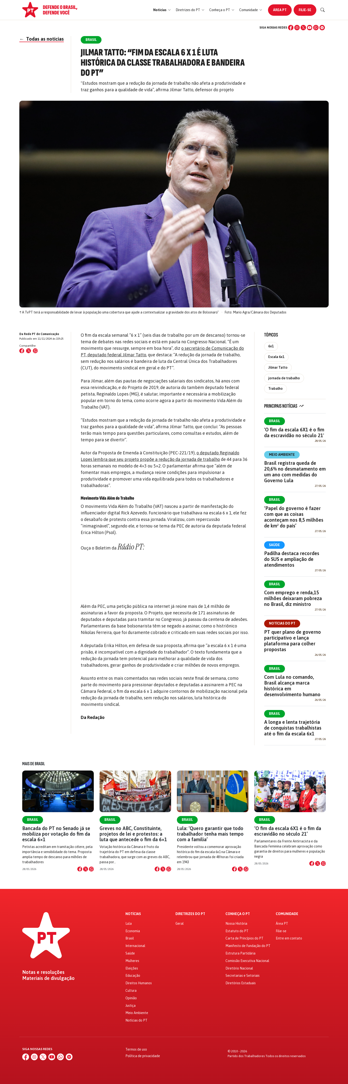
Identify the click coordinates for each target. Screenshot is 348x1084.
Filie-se (305, 10)
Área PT (280, 10)
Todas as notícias (41, 39)
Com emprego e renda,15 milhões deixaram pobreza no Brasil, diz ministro (293, 598)
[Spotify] (322, 27)
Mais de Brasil (33, 764)
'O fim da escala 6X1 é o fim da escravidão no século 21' (294, 432)
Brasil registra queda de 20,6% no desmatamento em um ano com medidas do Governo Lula (295, 471)
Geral (179, 923)
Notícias (133, 914)
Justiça (130, 1006)
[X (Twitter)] (303, 27)
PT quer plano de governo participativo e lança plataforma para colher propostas (292, 640)
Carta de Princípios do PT (244, 938)
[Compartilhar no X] (85, 869)
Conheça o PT (237, 914)
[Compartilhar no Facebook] (21, 350)
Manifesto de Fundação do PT (247, 946)
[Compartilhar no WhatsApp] (35, 350)
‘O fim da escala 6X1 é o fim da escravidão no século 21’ (287, 831)
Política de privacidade (142, 1056)
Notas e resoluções (43, 972)
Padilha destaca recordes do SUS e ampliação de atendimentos (291, 559)
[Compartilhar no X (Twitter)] (28, 350)
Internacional (135, 946)
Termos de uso (136, 1049)
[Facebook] (290, 27)
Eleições (131, 968)
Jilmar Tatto (278, 367)
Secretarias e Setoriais (242, 975)
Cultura (131, 990)
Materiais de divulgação (48, 978)
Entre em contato (289, 938)
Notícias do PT (282, 623)
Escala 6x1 (276, 357)
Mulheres (132, 961)
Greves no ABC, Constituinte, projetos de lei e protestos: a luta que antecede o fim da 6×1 (133, 833)
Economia (132, 931)
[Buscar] (322, 10)
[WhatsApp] (316, 27)
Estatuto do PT (236, 931)
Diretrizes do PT (190, 914)
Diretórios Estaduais (240, 983)
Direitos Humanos (138, 983)
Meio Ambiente (282, 455)
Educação (132, 975)
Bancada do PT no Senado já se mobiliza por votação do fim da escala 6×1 (56, 833)
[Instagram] (297, 27)
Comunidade (287, 914)
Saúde (274, 545)
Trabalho (275, 388)
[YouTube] (309, 27)
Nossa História (236, 923)
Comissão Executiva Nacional (247, 961)
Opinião (131, 998)
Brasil (274, 421)
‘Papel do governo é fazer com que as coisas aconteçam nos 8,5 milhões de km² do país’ (293, 516)
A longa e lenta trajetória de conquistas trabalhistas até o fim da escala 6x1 (292, 727)
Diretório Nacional (239, 968)
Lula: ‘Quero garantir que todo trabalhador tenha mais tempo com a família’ (210, 833)
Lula (128, 923)
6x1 (271, 346)
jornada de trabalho (284, 378)
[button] (162, 10)
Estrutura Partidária (240, 953)
